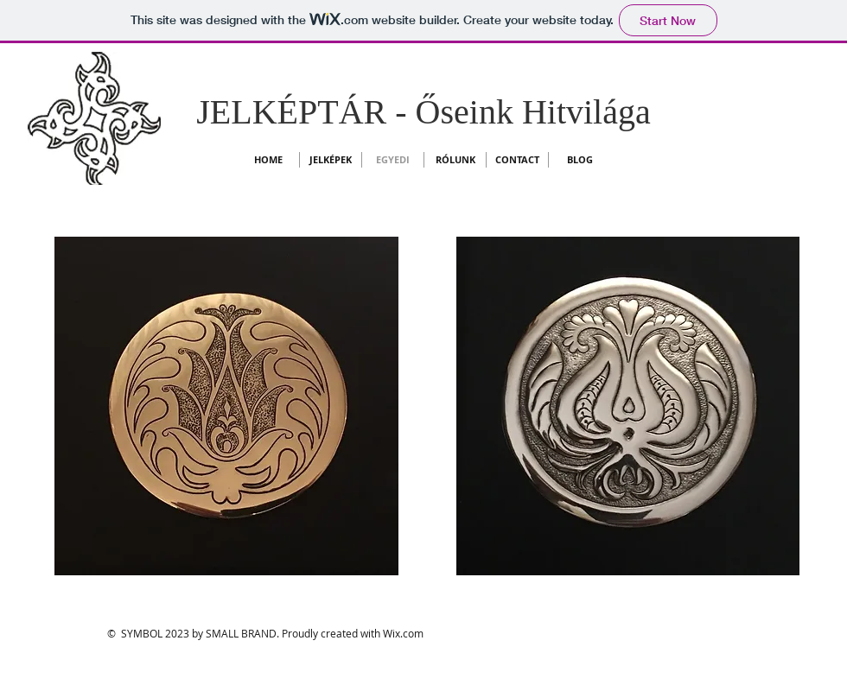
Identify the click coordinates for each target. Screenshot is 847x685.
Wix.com (403, 633)
